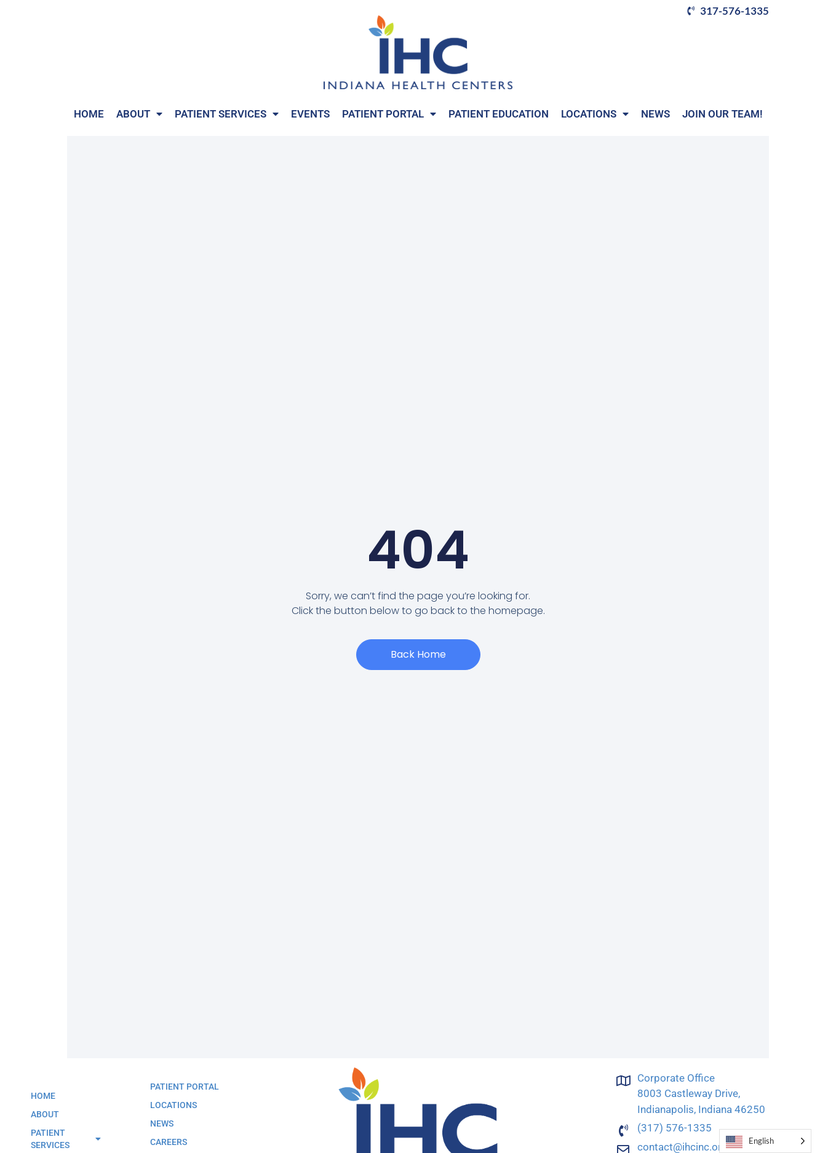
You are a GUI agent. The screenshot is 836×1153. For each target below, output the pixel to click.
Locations (173, 1105)
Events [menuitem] (310, 114)
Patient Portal (184, 1086)
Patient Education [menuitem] (498, 114)
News (161, 1123)
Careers (168, 1142)
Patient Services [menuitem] (227, 114)
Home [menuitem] (89, 114)
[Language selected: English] (765, 1141)
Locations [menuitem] (595, 114)
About (45, 1114)
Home (43, 1096)
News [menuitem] (655, 114)
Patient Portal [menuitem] (389, 114)
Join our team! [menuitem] (722, 114)
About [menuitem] (139, 114)
